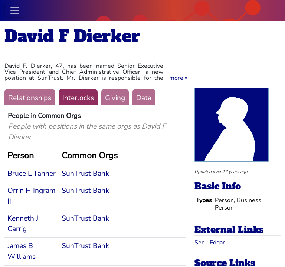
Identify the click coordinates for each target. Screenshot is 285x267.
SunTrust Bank (85, 173)
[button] (178, 78)
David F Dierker (72, 36)
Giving (115, 98)
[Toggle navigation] (14, 10)
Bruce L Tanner (31, 173)
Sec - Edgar (209, 242)
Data (143, 98)
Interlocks (78, 98)
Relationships (29, 98)
